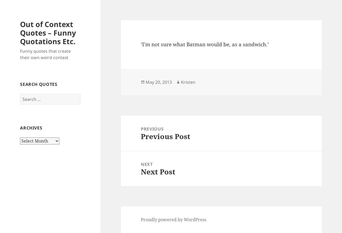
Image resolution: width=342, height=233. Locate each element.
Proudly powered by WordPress (173, 220)
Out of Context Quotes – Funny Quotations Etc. (48, 32)
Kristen (188, 82)
